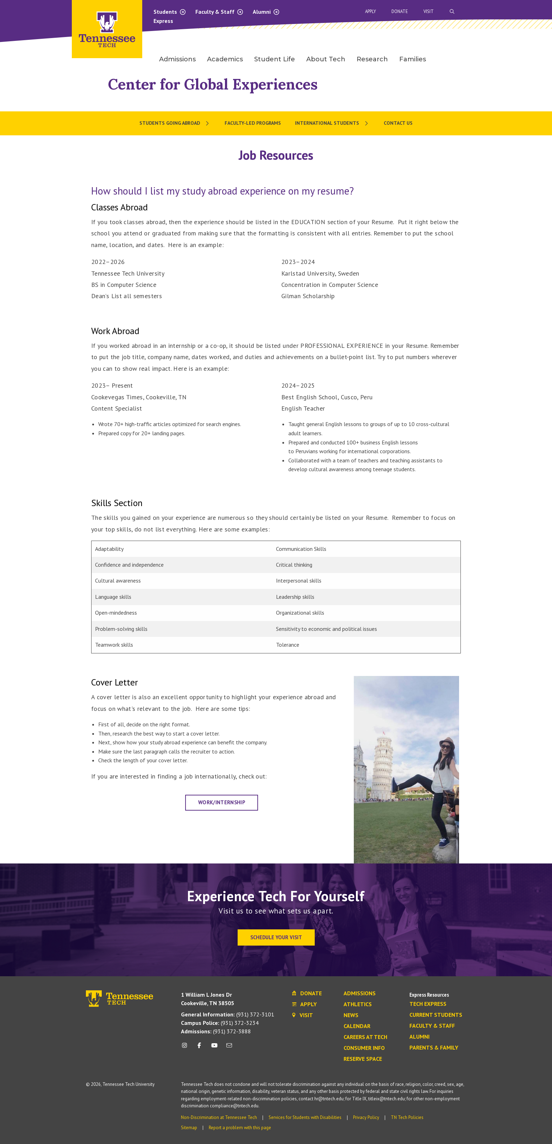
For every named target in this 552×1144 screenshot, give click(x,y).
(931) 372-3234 (220, 1022)
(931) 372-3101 (227, 1014)
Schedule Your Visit (276, 937)
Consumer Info (364, 1048)
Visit (429, 11)
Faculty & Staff (219, 11)
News (351, 1015)
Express (163, 20)
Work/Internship (221, 802)
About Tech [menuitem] (325, 59)
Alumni (266, 11)
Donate (399, 11)
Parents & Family (433, 1048)
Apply (370, 11)
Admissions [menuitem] (177, 59)
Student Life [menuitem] (274, 59)
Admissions (360, 993)
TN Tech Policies (407, 1117)
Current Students (435, 1015)
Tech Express (427, 1004)
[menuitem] (175, 123)
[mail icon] (229, 1047)
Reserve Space (363, 1059)
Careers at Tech (365, 1037)
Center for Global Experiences (213, 84)
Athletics (358, 1004)
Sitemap (189, 1128)
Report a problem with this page (240, 1128)
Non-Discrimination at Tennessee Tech (219, 1117)
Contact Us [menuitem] (398, 123)
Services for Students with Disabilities (305, 1117)
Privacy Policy (366, 1117)
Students (169, 11)
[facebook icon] (199, 1047)
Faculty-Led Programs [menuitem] (253, 123)
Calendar (357, 1026)
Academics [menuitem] (225, 59)
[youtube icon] (214, 1047)
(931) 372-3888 (216, 1031)
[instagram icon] (186, 1047)
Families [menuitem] (412, 59)
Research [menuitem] (372, 59)
